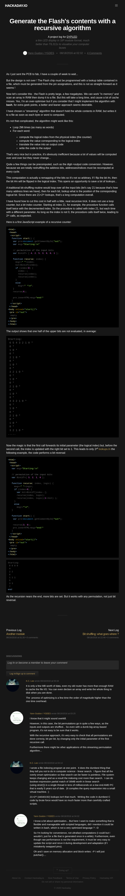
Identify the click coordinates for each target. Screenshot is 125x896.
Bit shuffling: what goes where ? (101, 634)
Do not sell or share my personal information (62, 882)
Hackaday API (106, 878)
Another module (15, 634)
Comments (94, 53)
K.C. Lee (30, 681)
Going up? (62, 870)
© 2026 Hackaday (62, 888)
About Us (16, 878)
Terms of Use (72, 878)
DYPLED (72, 36)
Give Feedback (55, 878)
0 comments (32, 637)
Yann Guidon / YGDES (38, 53)
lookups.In (105, 449)
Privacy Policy (89, 878)
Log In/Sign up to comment (22, 673)
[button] (116, 5)
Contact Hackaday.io (34, 878)
